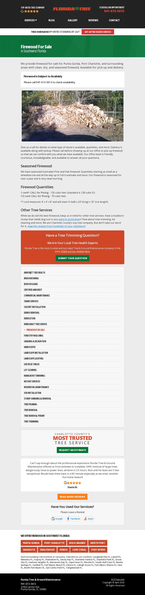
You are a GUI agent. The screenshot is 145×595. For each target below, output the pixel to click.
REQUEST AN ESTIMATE (72, 450)
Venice (63, 549)
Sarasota (29, 549)
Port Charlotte (54, 542)
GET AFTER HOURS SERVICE (98, 31)
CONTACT (114, 20)
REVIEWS (93, 20)
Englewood (47, 549)
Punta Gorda (31, 542)
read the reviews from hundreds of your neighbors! (56, 226)
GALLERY (72, 20)
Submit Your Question (72, 258)
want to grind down (70, 219)
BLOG (52, 20)
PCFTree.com (117, 579)
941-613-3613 (114, 11)
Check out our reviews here (75, 251)
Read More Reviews (72, 496)
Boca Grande (77, 542)
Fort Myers (98, 549)
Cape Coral (79, 549)
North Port (97, 542)
